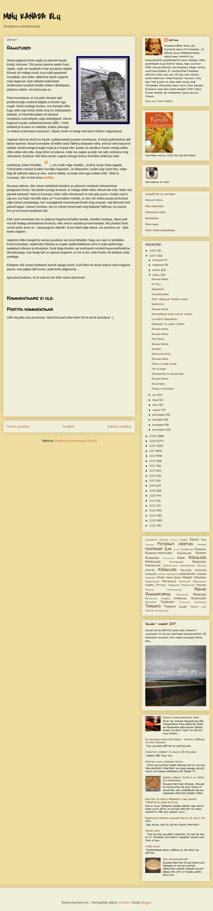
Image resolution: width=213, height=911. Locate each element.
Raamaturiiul (160, 279)
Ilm (168, 548)
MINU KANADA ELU (31, 17)
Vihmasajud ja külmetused (168, 374)
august (156, 410)
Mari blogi (151, 224)
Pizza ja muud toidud (164, 364)
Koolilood (199, 561)
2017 (152, 481)
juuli (155, 405)
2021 (152, 500)
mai (154, 395)
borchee (124, 902)
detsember (159, 429)
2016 (152, 476)
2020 (153, 495)
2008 (153, 436)
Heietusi (186, 544)
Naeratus (158, 304)
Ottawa (161, 585)
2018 (152, 485)
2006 (153, 250)
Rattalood (182, 594)
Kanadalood (184, 553)
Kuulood (201, 565)
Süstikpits (150, 602)
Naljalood (184, 581)
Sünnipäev (158, 289)
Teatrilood (200, 602)
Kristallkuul (170, 565)
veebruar (158, 265)
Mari (160, 577)
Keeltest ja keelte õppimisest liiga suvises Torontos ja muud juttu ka (170, 800)
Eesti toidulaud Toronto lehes (170, 299)
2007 (153, 256)
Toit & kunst (159, 369)
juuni (155, 400)
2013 (152, 461)
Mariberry (152, 218)
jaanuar (158, 260)
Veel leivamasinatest (176, 859)
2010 (152, 446)
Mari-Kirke (173, 577)
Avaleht (69, 426)
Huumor (201, 544)
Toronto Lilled (175, 606)
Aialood (163, 539)
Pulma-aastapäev (163, 388)
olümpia (149, 585)
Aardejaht (151, 539)
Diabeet (184, 539)
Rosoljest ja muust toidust (168, 324)
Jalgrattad (187, 549)
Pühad (200, 589)
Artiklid (174, 539)
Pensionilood (188, 585)
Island (176, 549)
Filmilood (149, 544)
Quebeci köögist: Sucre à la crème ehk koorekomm (183, 779)
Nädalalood (199, 581)
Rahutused (158, 384)
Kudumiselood (187, 565)
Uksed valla (152, 846)
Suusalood (198, 598)
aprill (156, 275)
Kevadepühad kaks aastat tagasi (172, 314)
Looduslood (187, 574)
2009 (153, 441)
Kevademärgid (160, 294)
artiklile (48, 177)
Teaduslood (184, 602)
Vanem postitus (119, 426)
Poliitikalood (174, 589)
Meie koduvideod (154, 206)
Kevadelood (168, 558)
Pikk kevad (158, 339)
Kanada (200, 549)
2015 (152, 471)
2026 (153, 525)
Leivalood (200, 570)
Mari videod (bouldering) (160, 230)
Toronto (153, 606)
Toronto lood (198, 606)
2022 (153, 505)
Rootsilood (151, 598)
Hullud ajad (152, 830)
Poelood (149, 589)
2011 (152, 451)
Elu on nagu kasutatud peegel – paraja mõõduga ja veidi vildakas (175, 740)
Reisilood (199, 594)
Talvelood (167, 602)
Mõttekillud (169, 581)
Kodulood (197, 557)
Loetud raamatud (167, 573)
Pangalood (174, 585)
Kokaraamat (177, 561)
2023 (153, 510)
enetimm (173, 40)
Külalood (186, 570)
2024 (153, 515)
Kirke (181, 558)
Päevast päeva (154, 200)
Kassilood (152, 558)
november (158, 425)
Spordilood (180, 598)
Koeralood (153, 561)
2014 (152, 466)
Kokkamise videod (155, 212)
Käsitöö (149, 570)
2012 (152, 456)
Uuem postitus (18, 426)
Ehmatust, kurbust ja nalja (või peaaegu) (170, 752)
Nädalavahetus (161, 354)
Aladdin (156, 349)
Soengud (165, 598)
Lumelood (150, 577)
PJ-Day (156, 284)
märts (156, 270)
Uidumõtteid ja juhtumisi (160, 194)
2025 (153, 520)
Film (203, 539)
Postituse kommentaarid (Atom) (76, 441)
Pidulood (201, 585)
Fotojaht (165, 544)
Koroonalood (153, 565)
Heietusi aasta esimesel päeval (164, 761)
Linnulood (151, 574)
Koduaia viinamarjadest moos (181, 717)
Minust (187, 577)
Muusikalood (152, 581)
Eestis (194, 539)
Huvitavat (154, 548)
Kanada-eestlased (158, 553)
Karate (201, 553)
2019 (152, 491)
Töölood (149, 610)
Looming (201, 574)
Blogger (146, 902)
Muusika (200, 577)
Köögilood (167, 569)
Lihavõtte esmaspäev (164, 319)
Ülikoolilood (161, 610)
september (159, 415)
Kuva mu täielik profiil (159, 101)
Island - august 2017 (160, 624)
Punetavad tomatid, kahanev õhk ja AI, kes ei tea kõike (175, 819)
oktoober (158, 419)
